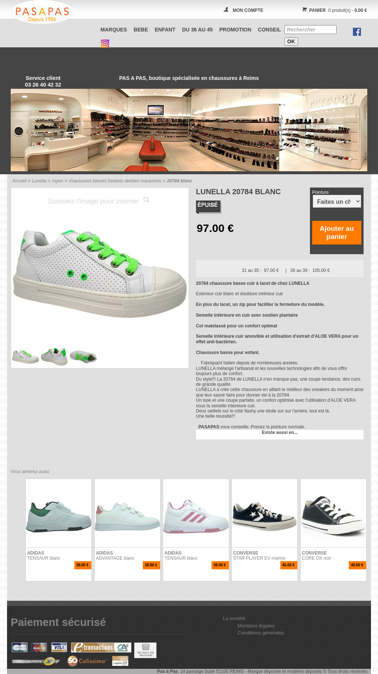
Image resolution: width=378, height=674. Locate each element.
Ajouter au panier (337, 232)
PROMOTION (235, 30)
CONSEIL (269, 30)
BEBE (141, 30)
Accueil (19, 180)
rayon (57, 180)
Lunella (39, 180)
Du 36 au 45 (197, 30)
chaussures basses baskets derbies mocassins (115, 180)
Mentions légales (255, 625)
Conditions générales (260, 633)
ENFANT (165, 30)
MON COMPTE (248, 10)
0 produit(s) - (333, 10)
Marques (114, 30)
